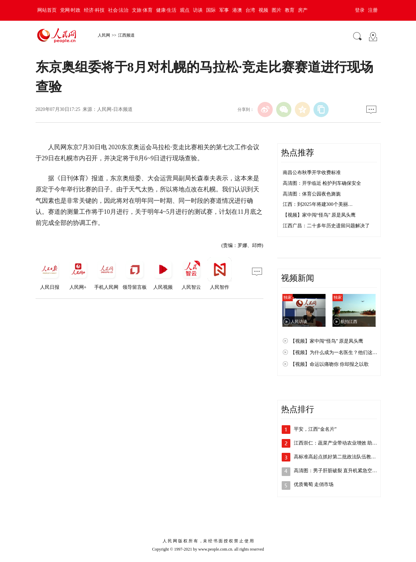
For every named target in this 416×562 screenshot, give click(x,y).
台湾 (250, 10)
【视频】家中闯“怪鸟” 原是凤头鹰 (319, 215)
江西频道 (126, 35)
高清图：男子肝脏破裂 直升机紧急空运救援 (340, 470)
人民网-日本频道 (115, 109)
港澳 (237, 10)
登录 (360, 10)
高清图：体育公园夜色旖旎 (312, 194)
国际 (211, 10)
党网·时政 (70, 10)
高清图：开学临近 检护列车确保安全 (322, 183)
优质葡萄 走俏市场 (314, 484)
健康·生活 (166, 10)
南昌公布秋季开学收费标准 (312, 172)
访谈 (198, 10)
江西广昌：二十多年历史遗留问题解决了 (326, 225)
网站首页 (47, 10)
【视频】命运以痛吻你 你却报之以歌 (329, 364)
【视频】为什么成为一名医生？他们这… (333, 352)
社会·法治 (118, 10)
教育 (289, 10)
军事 (224, 10)
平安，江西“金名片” (315, 429)
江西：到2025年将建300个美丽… (318, 204)
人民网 (104, 35)
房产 (303, 10)
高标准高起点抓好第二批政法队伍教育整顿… (342, 456)
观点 (185, 10)
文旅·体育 (142, 10)
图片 (276, 10)
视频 (263, 10)
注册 (373, 10)
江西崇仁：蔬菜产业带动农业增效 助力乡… (340, 443)
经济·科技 (94, 10)
